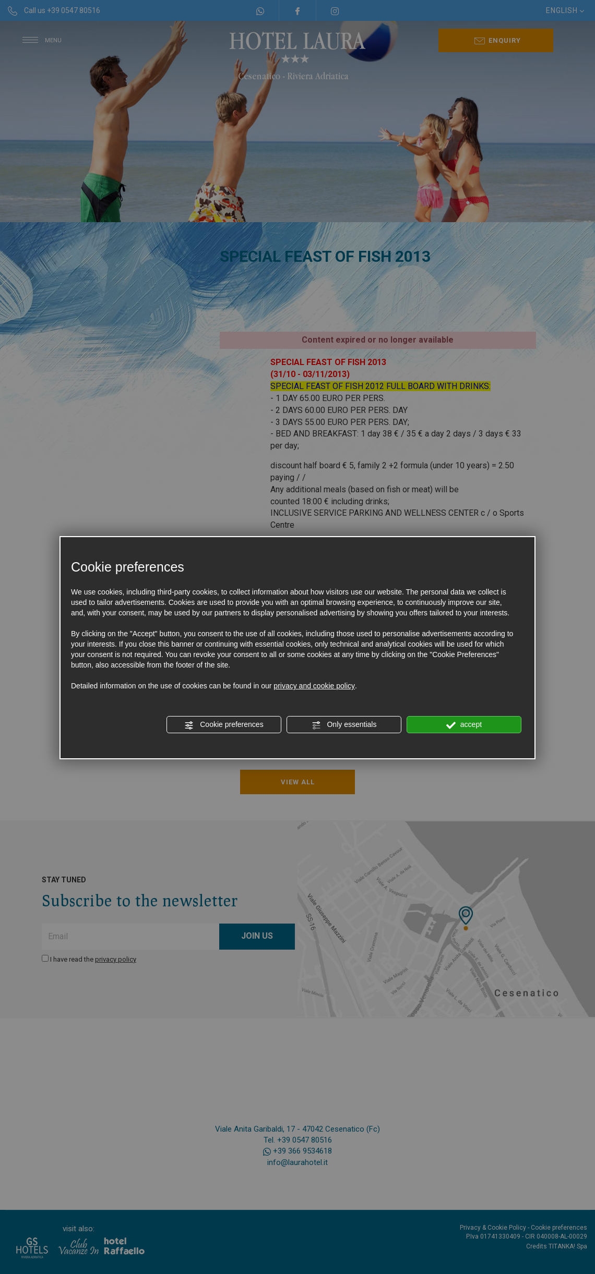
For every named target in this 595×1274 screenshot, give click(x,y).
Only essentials (344, 725)
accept (464, 725)
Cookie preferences (223, 725)
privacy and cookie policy (314, 686)
